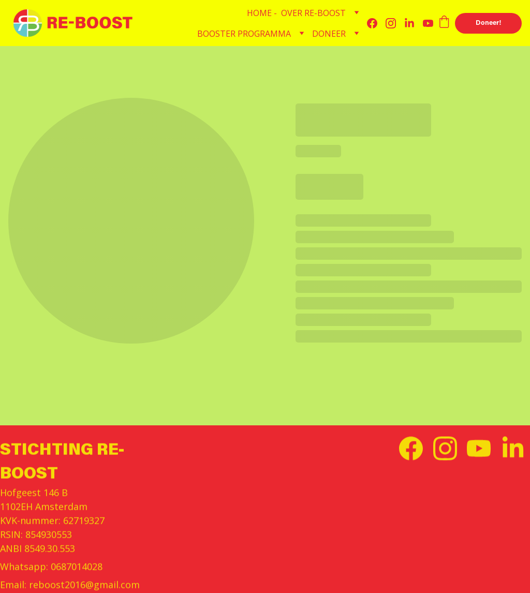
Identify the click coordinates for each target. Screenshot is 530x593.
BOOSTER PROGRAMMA (244, 33)
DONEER (329, 33)
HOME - (262, 13)
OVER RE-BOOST (313, 13)
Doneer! (488, 23)
